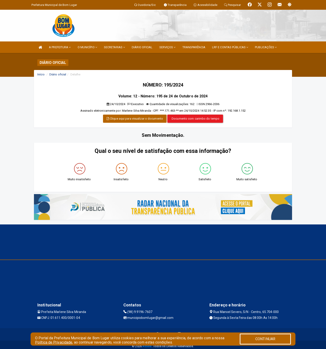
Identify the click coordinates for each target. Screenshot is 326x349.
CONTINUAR (265, 339)
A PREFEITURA (60, 47)
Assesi (147, 346)
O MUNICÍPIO (87, 47)
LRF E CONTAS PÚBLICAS (230, 47)
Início (41, 74)
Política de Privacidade (53, 342)
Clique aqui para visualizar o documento (135, 118)
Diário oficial (57, 74)
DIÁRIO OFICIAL (142, 47)
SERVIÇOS (167, 47)
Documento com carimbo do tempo (195, 118)
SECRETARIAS (114, 47)
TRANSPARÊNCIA (193, 47)
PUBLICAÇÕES (266, 47)
